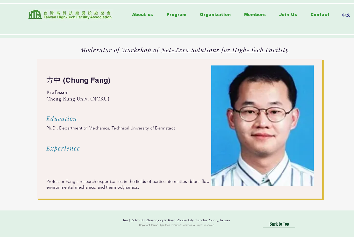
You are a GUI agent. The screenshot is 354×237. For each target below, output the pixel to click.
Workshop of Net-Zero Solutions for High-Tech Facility (205, 50)
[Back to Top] (279, 224)
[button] (176, 14)
